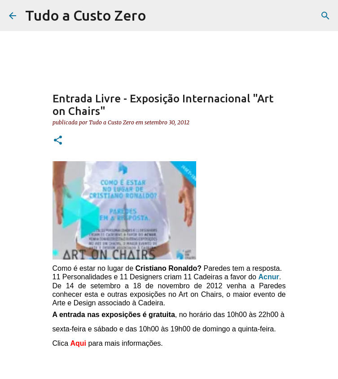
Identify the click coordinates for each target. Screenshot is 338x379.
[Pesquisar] (325, 15)
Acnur (268, 277)
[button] (58, 141)
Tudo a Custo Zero (85, 15)
